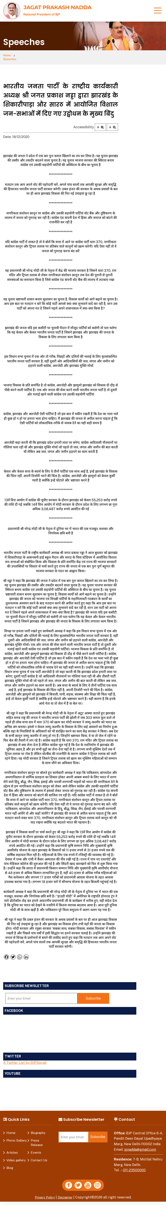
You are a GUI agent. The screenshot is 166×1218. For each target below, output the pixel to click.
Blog (9, 1164)
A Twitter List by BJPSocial (24, 1059)
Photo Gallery (16, 1137)
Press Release (37, 1139)
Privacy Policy (43, 1195)
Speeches (26, 56)
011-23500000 (134, 1167)
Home (7, 56)
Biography (38, 1129)
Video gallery (16, 1157)
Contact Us (39, 1157)
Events (36, 1149)
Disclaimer (66, 1195)
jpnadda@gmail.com (140, 1146)
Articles (12, 1149)
